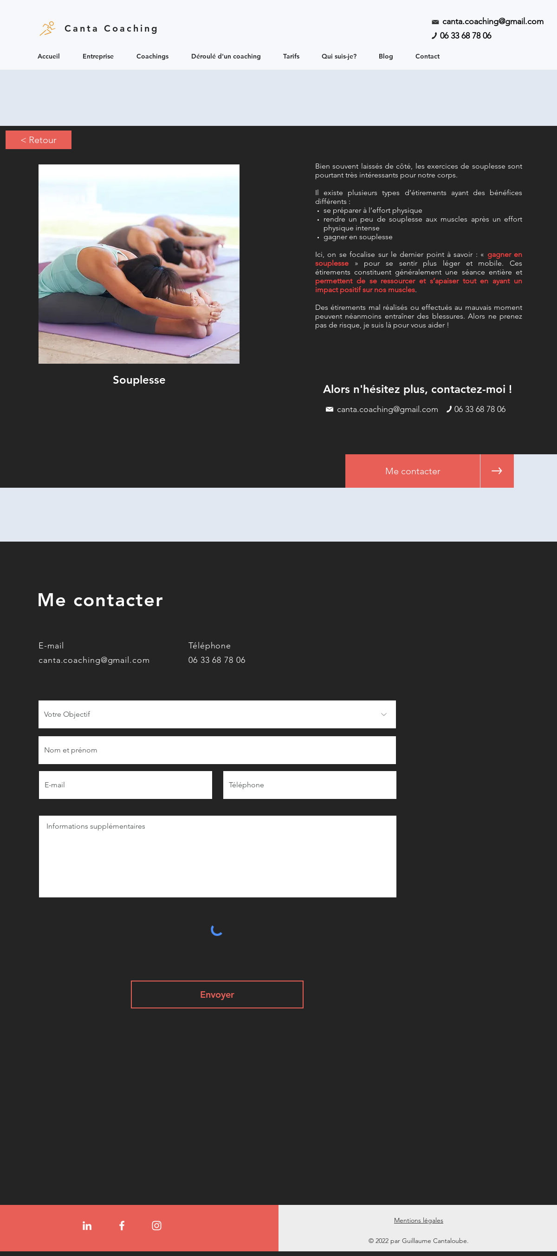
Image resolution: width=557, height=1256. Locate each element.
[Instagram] (156, 1225)
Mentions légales (418, 1220)
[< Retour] (38, 140)
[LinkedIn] (87, 1225)
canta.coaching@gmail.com (493, 21)
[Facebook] (122, 1225)
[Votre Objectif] (217, 714)
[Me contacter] (412, 471)
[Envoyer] (217, 994)
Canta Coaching (112, 28)
